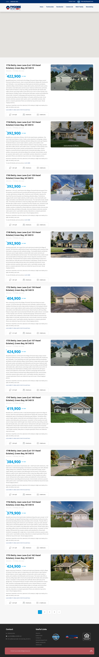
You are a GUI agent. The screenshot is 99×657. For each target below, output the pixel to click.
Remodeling (89, 6)
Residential (59, 6)
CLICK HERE (27, 161)
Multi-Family (79, 6)
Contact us (38, 636)
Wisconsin (8, 69)
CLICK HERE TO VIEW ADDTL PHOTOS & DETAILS (18, 108)
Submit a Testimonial (40, 641)
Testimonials (50, 6)
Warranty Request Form (87, 1)
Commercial (69, 6)
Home (41, 6)
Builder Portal (72, 1)
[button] (35, 22)
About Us (38, 632)
